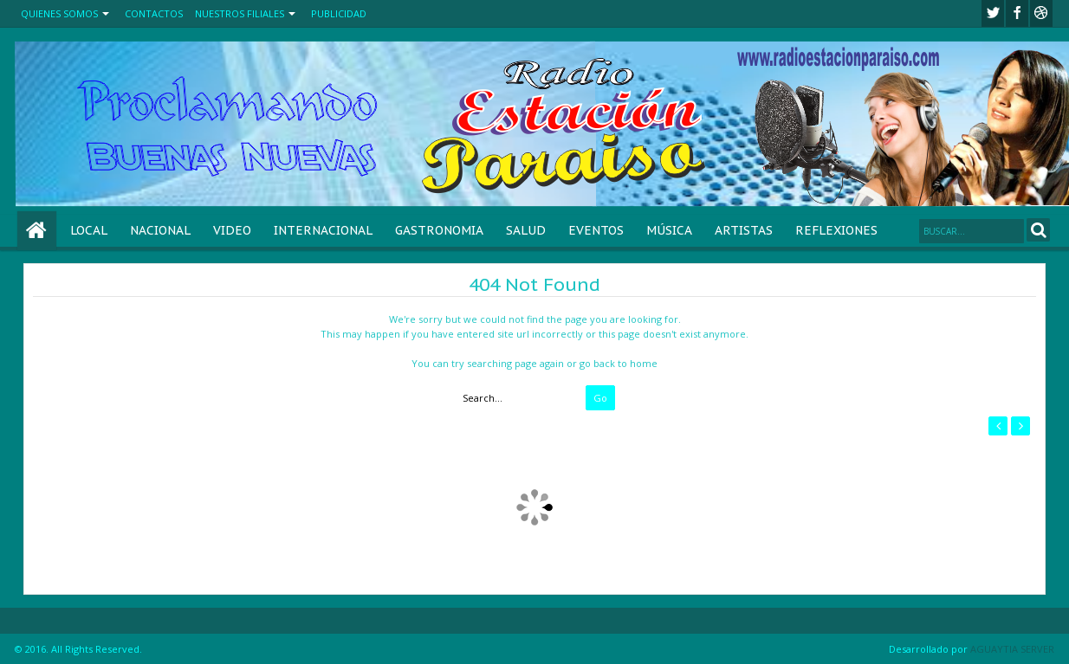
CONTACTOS (154, 13)
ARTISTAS (744, 230)
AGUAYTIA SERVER (1012, 648)
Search (1038, 230)
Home (36, 230)
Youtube (1041, 13)
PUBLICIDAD (338, 13)
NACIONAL (160, 230)
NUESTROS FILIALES (239, 13)
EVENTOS (596, 230)
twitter (993, 13)
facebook (1017, 13)
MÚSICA (669, 230)
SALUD (526, 230)
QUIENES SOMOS (59, 13)
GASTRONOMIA (439, 230)
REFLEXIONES (836, 230)
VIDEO (232, 230)
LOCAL (88, 230)
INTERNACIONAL (323, 230)
